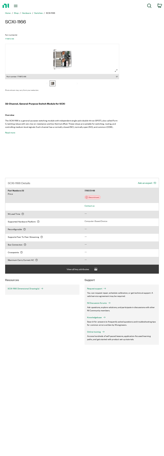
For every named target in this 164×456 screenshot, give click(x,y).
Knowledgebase (96, 317)
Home (8, 13)
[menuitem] (149, 6)
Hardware (26, 13)
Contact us (90, 205)
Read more (10, 132)
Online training (96, 331)
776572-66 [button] (9, 38)
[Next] (77, 83)
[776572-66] (52, 84)
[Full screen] (116, 70)
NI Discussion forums (99, 302)
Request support (96, 288)
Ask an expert (145, 182)
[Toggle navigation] (21, 5)
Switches (38, 13)
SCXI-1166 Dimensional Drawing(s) (24, 288)
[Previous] (47, 83)
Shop (16, 13)
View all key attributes (82, 269)
